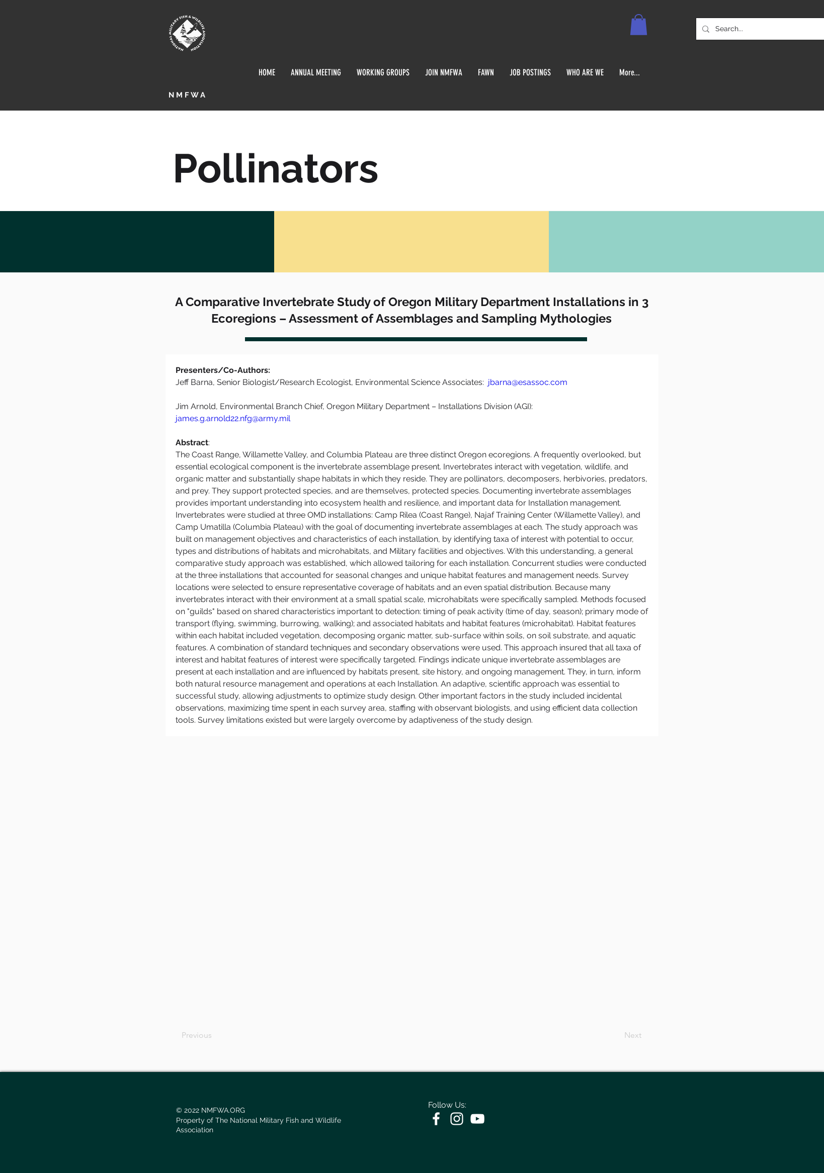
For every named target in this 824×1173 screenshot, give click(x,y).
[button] (638, 24)
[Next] (616, 1035)
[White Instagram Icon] (456, 1118)
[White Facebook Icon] (436, 1118)
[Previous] (215, 1035)
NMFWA (188, 95)
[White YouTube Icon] (477, 1118)
